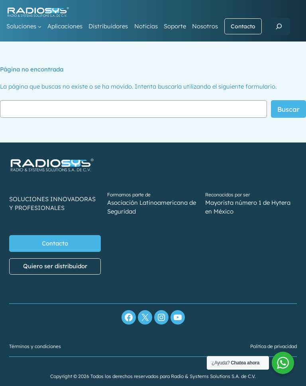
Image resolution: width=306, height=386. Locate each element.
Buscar (288, 109)
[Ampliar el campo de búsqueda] (279, 26)
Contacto (243, 26)
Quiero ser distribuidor (55, 266)
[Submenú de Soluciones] (39, 26)
